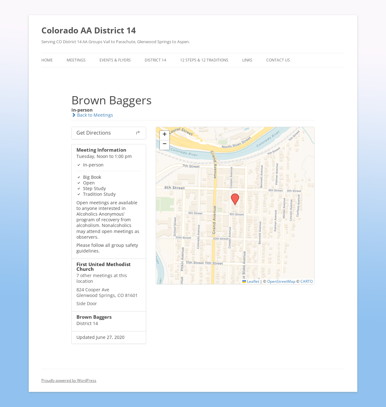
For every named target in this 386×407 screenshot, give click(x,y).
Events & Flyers (115, 60)
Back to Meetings (92, 115)
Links (247, 60)
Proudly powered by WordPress (68, 380)
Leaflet (250, 281)
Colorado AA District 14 (88, 30)
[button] (233, 195)
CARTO (306, 281)
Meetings (76, 60)
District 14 (155, 60)
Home (47, 60)
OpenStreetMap (281, 281)
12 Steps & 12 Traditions (204, 60)
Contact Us (278, 60)
